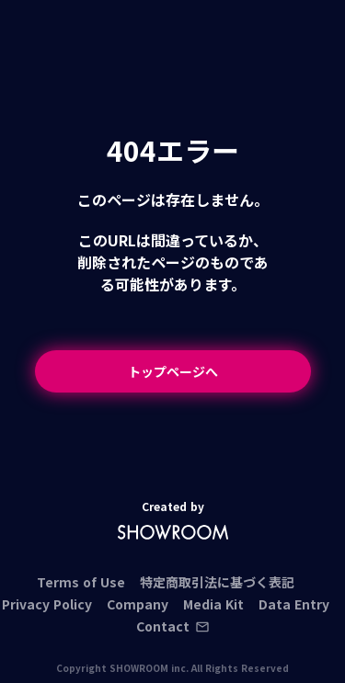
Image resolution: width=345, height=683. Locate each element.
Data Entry (294, 604)
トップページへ (173, 371)
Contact (173, 626)
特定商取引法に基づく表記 (217, 581)
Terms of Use (81, 581)
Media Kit (213, 604)
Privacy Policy (47, 604)
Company (137, 604)
